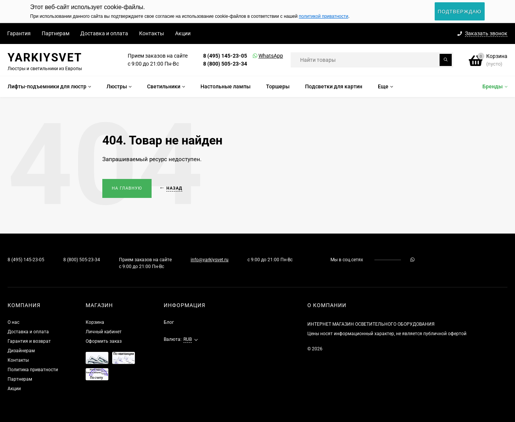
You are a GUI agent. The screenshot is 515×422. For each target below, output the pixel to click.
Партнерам (55, 33)
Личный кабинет (104, 331)
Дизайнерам (21, 350)
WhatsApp (261, 56)
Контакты (151, 33)
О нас (13, 322)
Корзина (95, 322)
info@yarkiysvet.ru (210, 259)
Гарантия (19, 33)
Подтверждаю (459, 11)
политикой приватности (323, 16)
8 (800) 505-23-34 (225, 64)
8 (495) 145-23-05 (225, 56)
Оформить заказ (104, 341)
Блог (169, 322)
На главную (127, 188)
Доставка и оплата (104, 33)
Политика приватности (33, 369)
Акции (183, 33)
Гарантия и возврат (29, 341)
